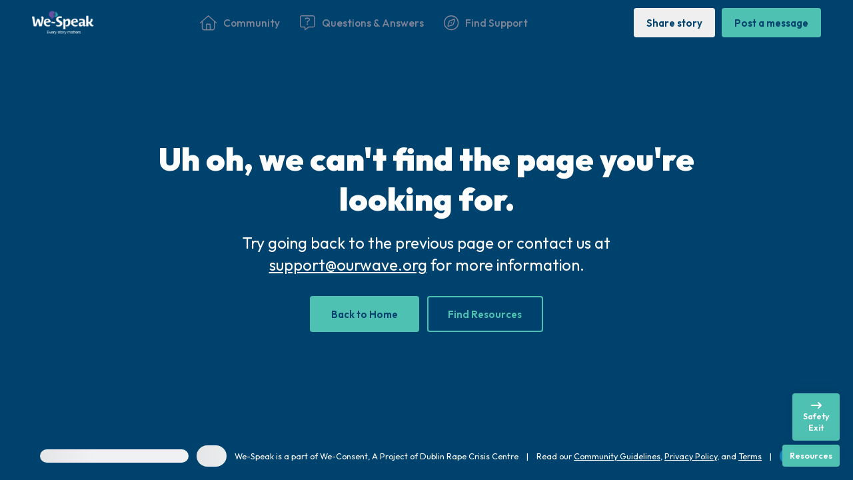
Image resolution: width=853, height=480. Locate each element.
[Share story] (674, 22)
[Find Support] (485, 22)
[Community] (240, 22)
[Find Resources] (485, 314)
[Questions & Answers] (361, 22)
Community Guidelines (617, 456)
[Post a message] (771, 22)
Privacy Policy (690, 456)
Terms (750, 456)
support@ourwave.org (348, 265)
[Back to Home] (364, 314)
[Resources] (811, 456)
